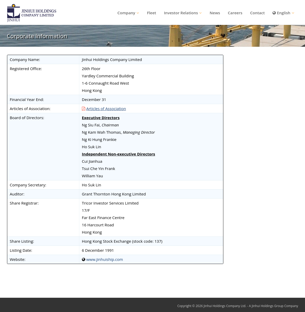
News (215, 12)
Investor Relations (181, 12)
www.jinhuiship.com (104, 259)
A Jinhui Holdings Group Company (273, 306)
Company (126, 12)
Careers (235, 12)
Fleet (151, 12)
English (281, 12)
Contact (257, 12)
